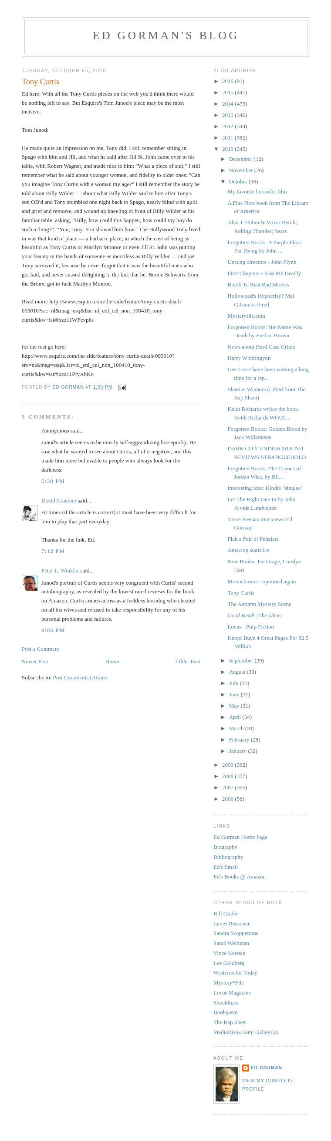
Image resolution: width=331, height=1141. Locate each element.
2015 (228, 92)
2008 (228, 776)
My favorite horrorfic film (257, 191)
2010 (228, 149)
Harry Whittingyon (248, 358)
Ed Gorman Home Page (240, 837)
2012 (228, 126)
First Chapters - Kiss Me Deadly (264, 273)
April (236, 717)
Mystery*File (228, 982)
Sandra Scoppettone (236, 933)
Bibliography (228, 857)
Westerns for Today (235, 972)
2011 (228, 137)
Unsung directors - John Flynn (261, 262)
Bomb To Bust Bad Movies (258, 284)
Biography (225, 847)
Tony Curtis (240, 592)
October (239, 181)
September (242, 660)
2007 (228, 787)
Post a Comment (40, 648)
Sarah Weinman (231, 943)
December (241, 159)
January (238, 751)
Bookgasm (225, 1012)
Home (112, 661)
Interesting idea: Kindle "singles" (265, 488)
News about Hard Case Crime (261, 346)
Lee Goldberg (229, 963)
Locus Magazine (232, 992)
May (235, 705)
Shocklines (225, 1002)
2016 (228, 81)
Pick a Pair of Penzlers (253, 539)
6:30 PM (53, 481)
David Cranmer (59, 500)
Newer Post (35, 661)
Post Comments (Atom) (80, 677)
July (234, 683)
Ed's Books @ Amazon (239, 876)
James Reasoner (231, 923)
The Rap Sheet (230, 1022)
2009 (228, 765)
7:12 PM (53, 551)
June (235, 694)
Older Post (188, 661)
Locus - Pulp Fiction (250, 626)
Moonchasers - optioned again (261, 581)
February (240, 739)
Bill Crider (225, 913)
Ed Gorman (266, 1067)
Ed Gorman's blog (166, 35)
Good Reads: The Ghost (254, 615)
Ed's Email (225, 867)
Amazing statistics (248, 550)
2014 (228, 103)
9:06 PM (53, 630)
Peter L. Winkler (60, 570)
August (238, 672)
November (241, 170)
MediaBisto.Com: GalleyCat (245, 1032)
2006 (228, 798)
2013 (228, 115)
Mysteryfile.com (246, 316)
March (237, 728)
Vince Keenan (229, 953)
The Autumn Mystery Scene (259, 604)
